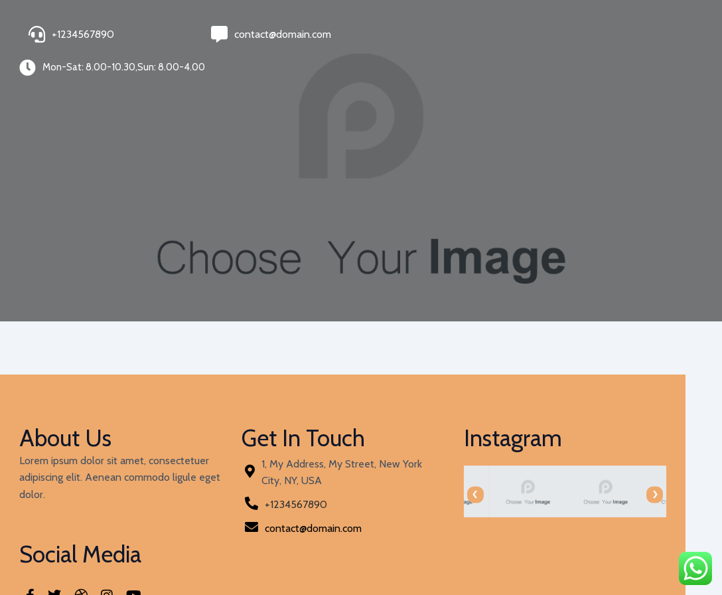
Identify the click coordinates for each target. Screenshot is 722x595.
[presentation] (382, 479)
